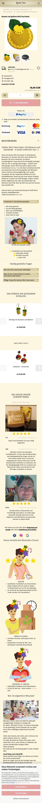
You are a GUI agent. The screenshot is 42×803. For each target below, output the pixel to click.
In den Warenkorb (18, 102)
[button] (5, 95)
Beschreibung (9, 141)
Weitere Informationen (21, 799)
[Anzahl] (21, 95)
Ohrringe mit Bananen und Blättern (21, 320)
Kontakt (34, 688)
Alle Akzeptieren (21, 787)
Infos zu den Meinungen (21, 402)
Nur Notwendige (21, 793)
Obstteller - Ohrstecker (21, 367)
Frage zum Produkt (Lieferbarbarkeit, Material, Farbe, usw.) (22, 121)
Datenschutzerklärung (22, 782)
